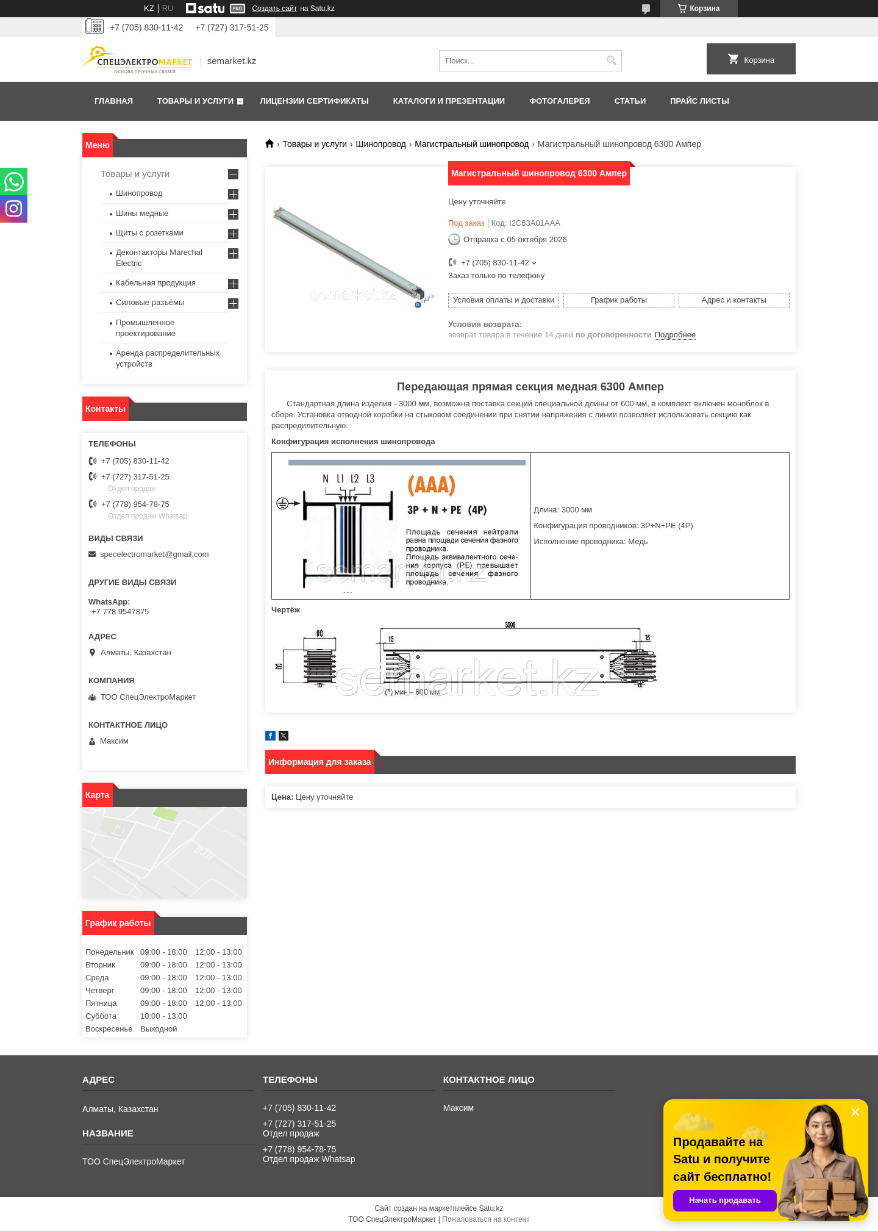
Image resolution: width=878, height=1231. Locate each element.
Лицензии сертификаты (314, 101)
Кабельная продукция (156, 282)
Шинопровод (381, 144)
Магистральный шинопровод (472, 144)
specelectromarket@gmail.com (154, 554)
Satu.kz (491, 1208)
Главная (114, 101)
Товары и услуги (195, 101)
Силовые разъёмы (150, 302)
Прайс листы (699, 101)
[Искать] (611, 60)
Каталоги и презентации (449, 101)
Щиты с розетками (150, 232)
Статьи (630, 101)
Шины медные (142, 213)
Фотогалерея (559, 101)
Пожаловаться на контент (485, 1219)
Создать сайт (274, 8)
